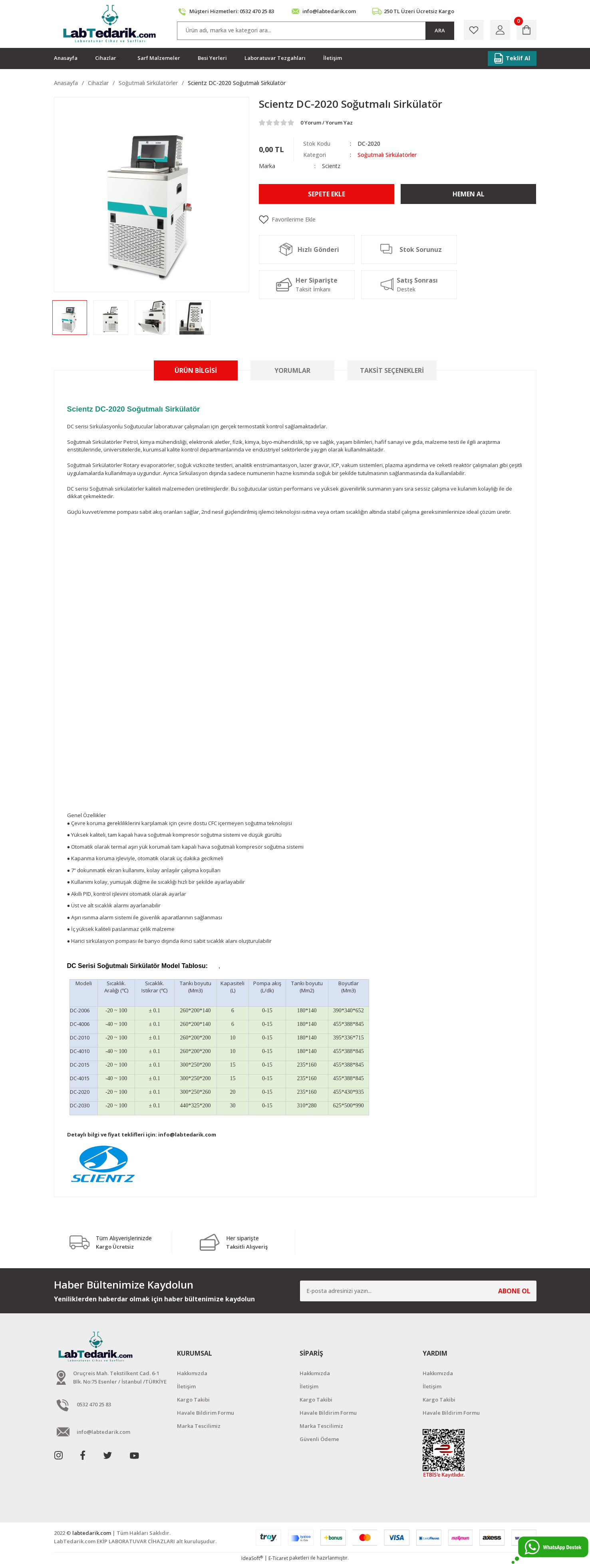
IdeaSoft (252, 1558)
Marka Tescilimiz (199, 1425)
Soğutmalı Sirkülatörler (387, 154)
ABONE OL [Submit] (514, 1291)
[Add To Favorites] (397, 219)
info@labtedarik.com (187, 1134)
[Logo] (110, 24)
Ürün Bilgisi (196, 370)
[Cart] (526, 30)
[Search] (315, 31)
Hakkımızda (192, 1373)
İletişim (186, 1386)
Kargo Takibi (193, 1399)
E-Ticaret (278, 1558)
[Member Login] (500, 30)
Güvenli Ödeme (319, 1439)
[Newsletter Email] (418, 1291)
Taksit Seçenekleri (392, 370)
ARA (440, 30)
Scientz (331, 166)
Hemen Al (469, 194)
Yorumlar (292, 370)
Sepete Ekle (326, 194)
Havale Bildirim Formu (205, 1412)
